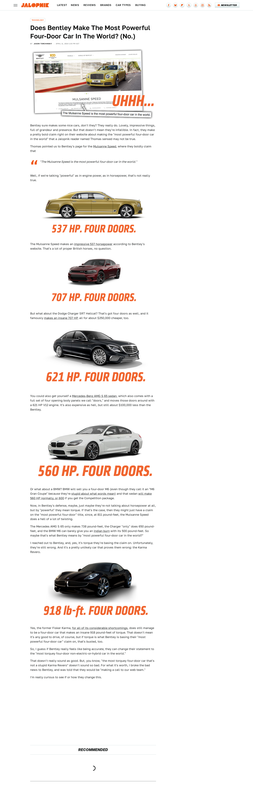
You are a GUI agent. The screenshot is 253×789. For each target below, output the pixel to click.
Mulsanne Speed (104, 146)
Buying (140, 5)
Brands (105, 5)
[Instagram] (202, 5)
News (75, 5)
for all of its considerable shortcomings (100, 628)
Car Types (123, 5)
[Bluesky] (175, 5)
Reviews (89, 5)
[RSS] (209, 5)
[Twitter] (189, 5)
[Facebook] (168, 5)
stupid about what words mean (93, 493)
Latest (62, 5)
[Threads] (195, 5)
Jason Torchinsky (43, 44)
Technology (38, 20)
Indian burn (102, 531)
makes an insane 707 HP (61, 318)
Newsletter (227, 5)
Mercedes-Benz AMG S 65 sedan (94, 396)
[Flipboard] (182, 5)
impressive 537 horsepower (93, 244)
